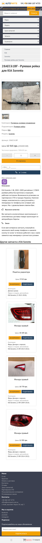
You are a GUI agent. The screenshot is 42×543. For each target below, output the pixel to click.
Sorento (12, 134)
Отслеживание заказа (9, 494)
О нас (4, 476)
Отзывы (4, 485)
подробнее (28, 284)
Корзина (29, 540)
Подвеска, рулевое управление (23, 123)
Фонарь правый (21, 325)
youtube (4, 515)
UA (22, 3)
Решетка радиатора (21, 272)
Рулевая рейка (19, 126)
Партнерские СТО (8, 490)
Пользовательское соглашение (12, 492)
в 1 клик (21, 172)
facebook (5, 513)
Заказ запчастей (7, 487)
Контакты (5, 483)
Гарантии (5, 479)
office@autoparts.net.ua (10, 502)
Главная (7, 49)
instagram (5, 517)
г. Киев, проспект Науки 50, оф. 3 (13, 504)
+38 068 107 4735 (8, 500)
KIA (9, 130)
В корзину (21, 161)
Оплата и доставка (8, 481)
